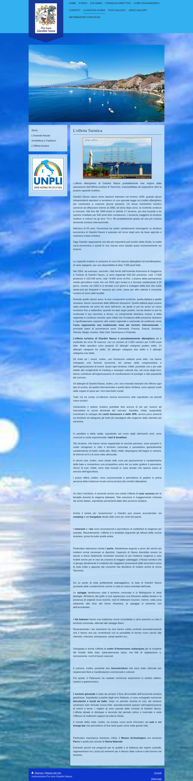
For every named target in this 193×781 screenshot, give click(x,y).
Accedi (158, 773)
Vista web (156, 779)
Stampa (37, 773)
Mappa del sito (53, 773)
